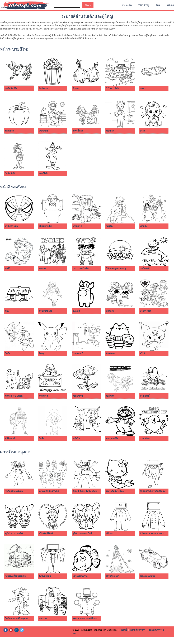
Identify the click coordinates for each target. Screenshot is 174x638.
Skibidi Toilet (45, 226)
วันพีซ (41, 438)
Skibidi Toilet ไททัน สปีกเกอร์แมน (88, 491)
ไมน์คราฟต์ (78, 353)
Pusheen (110, 353)
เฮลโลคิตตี (144, 268)
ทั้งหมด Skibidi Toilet (49, 491)
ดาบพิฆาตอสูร (45, 311)
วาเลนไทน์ (144, 438)
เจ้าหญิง (143, 226)
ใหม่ (158, 5)
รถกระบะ (43, 618)
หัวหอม (76, 88)
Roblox (42, 268)
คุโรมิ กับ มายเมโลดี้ (14, 533)
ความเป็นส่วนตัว (137, 630)
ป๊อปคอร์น (43, 88)
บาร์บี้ (7, 268)
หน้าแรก (126, 5)
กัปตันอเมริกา (11, 438)
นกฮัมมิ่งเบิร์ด (11, 88)
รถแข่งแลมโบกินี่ (147, 576)
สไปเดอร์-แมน (11, 226)
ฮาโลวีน (76, 438)
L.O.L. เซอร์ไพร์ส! (81, 268)
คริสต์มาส (43, 396)
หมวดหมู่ (143, 5)
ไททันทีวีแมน (45, 576)
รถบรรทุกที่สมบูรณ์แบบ (15, 576)
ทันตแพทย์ (43, 131)
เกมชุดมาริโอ (112, 438)
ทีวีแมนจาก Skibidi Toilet (152, 533)
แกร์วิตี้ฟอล (78, 131)
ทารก (142, 131)
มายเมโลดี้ (144, 396)
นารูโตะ (109, 226)
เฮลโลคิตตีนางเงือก (115, 491)
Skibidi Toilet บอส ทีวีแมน (85, 618)
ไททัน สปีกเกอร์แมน (14, 491)
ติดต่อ (170, 5)
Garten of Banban (14, 396)
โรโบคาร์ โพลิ (112, 88)
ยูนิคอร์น (110, 311)
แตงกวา (143, 88)
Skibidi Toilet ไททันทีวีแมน (152, 491)
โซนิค (7, 353)
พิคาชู (41, 353)
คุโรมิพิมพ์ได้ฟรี (46, 533)
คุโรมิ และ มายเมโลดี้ (82, 533)
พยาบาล (110, 131)
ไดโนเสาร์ (77, 226)
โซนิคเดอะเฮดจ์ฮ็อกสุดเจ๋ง (16, 618)
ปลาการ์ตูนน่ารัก (80, 576)
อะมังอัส (76, 311)
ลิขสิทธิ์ (123, 630)
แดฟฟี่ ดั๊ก (43, 173)
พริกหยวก (9, 131)
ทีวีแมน (109, 533)
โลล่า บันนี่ (10, 173)
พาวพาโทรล (145, 311)
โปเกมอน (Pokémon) (116, 268)
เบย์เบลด (110, 396)
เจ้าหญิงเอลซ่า (112, 576)
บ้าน (7, 311)
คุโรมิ (142, 353)
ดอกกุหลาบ (78, 396)
